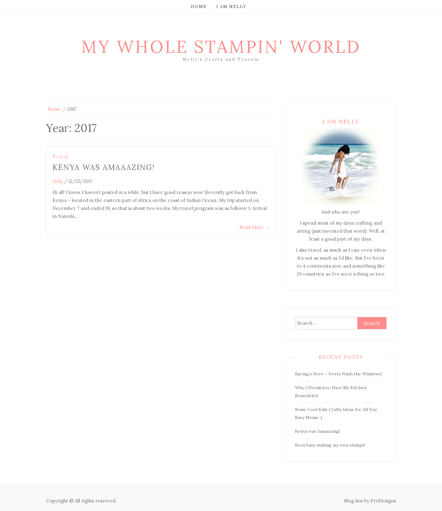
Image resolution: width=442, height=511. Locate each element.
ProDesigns (383, 501)
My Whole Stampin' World (221, 46)
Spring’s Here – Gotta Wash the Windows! (338, 374)
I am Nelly (231, 7)
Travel (60, 157)
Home (199, 7)
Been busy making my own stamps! (330, 445)
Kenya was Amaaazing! (103, 167)
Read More (254, 227)
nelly (57, 181)
